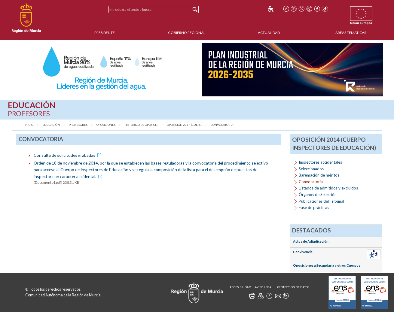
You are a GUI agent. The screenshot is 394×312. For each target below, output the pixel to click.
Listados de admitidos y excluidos (328, 188)
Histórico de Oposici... (141, 124)
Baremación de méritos (319, 175)
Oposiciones (105, 124)
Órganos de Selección (318, 194)
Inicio (28, 124)
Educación (51, 124)
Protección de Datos (293, 287)
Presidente (104, 32)
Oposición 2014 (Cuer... (184, 124)
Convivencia (303, 252)
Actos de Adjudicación (310, 241)
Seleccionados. (312, 168)
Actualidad (269, 32)
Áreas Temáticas (350, 32)
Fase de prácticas (314, 207)
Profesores (78, 124)
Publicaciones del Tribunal (321, 201)
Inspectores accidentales (320, 162)
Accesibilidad (240, 287)
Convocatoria (222, 124)
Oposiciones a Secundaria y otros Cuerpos (326, 265)
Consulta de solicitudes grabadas (68, 155)
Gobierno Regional (186, 32)
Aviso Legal (264, 287)
